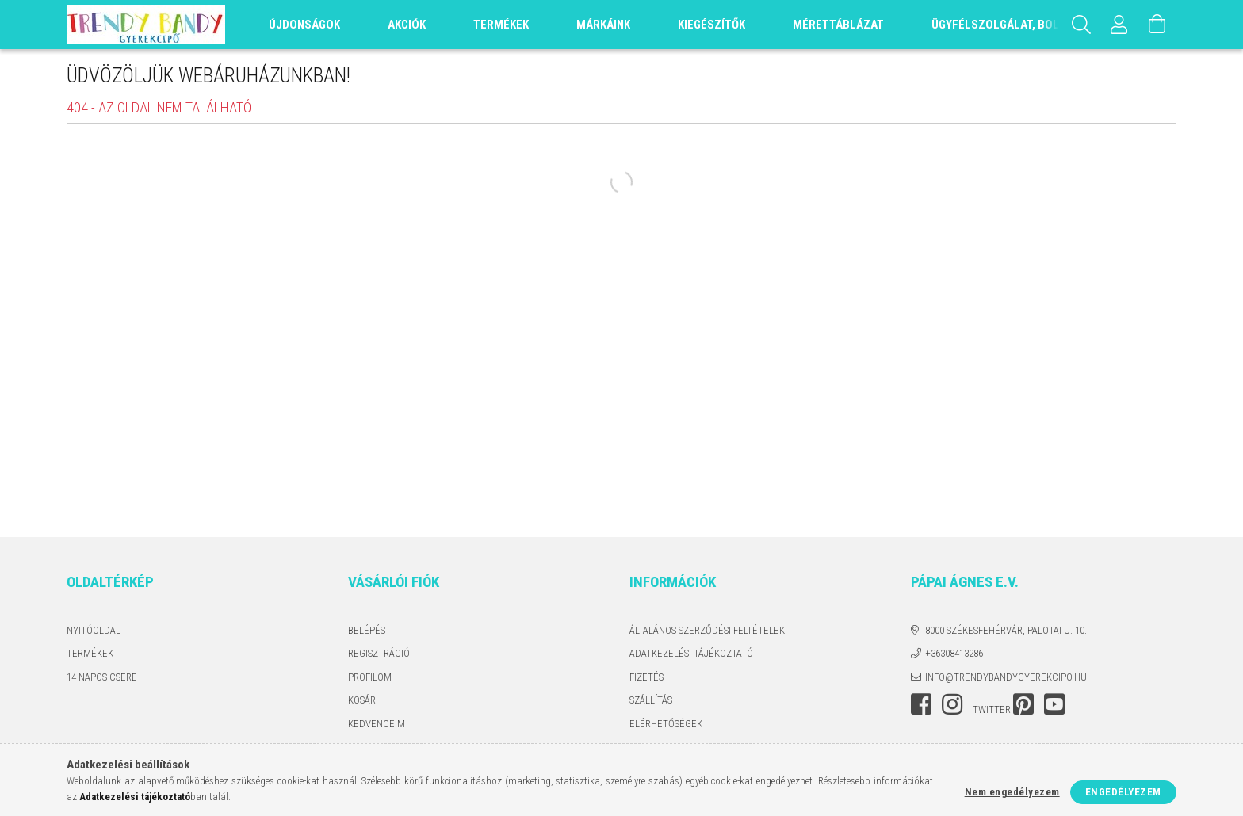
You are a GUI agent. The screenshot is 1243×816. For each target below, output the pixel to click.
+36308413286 (954, 653)
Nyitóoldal (93, 630)
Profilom (370, 677)
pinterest (1023, 704)
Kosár (362, 700)
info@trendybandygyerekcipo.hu (1006, 677)
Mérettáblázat (838, 24)
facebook (921, 704)
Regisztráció (379, 653)
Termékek (90, 653)
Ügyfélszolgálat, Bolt (998, 24)
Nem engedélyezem (1012, 792)
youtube (1054, 704)
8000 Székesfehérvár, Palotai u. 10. (1006, 630)
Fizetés (646, 677)
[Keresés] (1081, 24)
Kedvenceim (376, 724)
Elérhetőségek (665, 724)
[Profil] (1119, 24)
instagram (952, 704)
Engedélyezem (1123, 792)
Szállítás (650, 700)
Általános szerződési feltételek (707, 630)
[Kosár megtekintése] (1157, 24)
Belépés (366, 630)
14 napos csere (102, 677)
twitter (992, 709)
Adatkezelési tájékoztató (691, 653)
